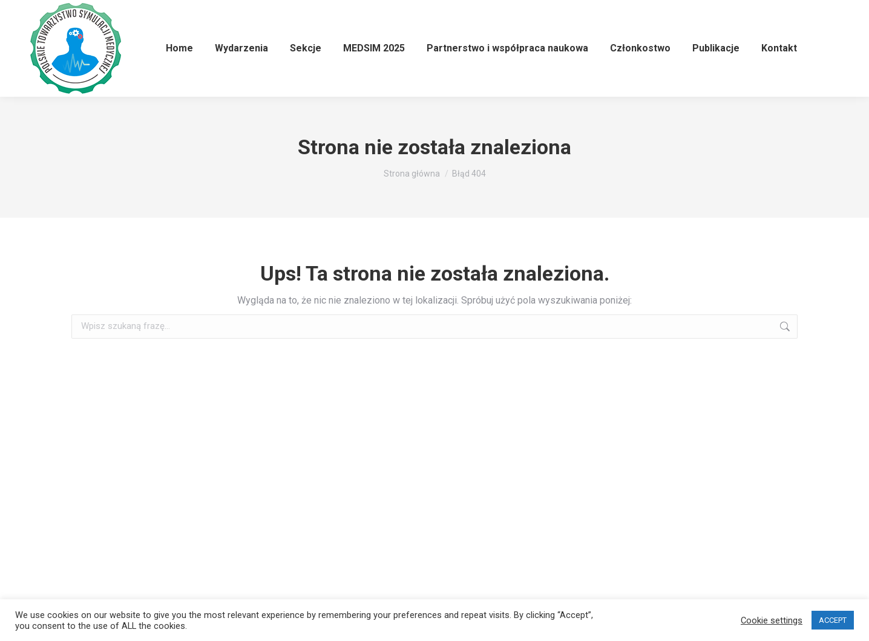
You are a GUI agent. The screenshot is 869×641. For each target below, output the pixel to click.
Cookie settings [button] (771, 620)
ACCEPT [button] (833, 620)
